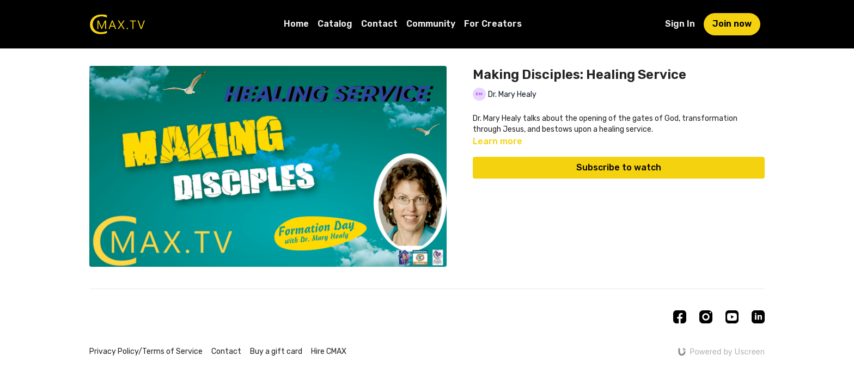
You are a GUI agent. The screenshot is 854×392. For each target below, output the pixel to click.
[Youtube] (732, 316)
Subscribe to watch (618, 167)
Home (296, 24)
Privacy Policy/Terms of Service (146, 351)
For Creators (493, 24)
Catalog (335, 24)
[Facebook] (679, 316)
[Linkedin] (758, 316)
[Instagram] (705, 316)
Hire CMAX (328, 351)
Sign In (680, 24)
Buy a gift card (276, 351)
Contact (379, 24)
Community (430, 24)
